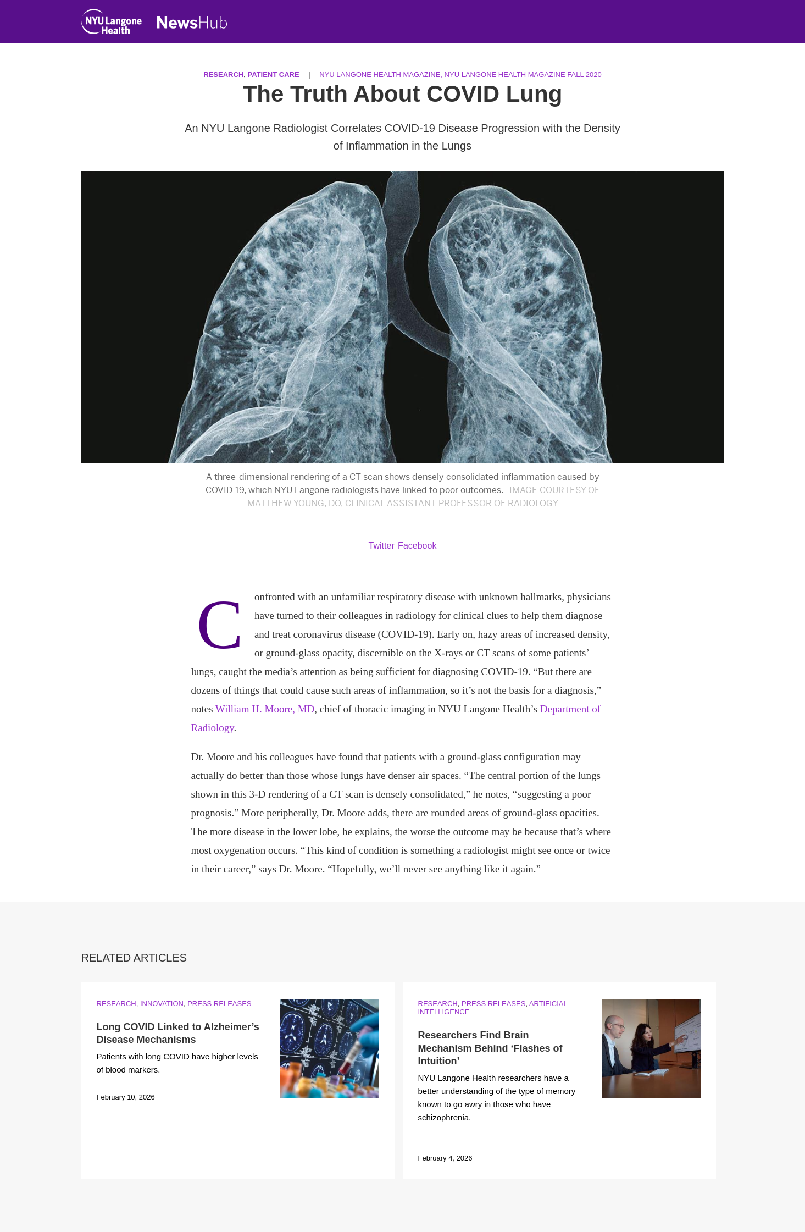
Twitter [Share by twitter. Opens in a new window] (382, 545)
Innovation (162, 1003)
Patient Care (273, 74)
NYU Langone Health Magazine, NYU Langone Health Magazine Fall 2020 (460, 74)
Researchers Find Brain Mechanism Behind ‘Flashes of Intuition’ (490, 1048)
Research (223, 74)
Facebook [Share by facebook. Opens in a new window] (417, 545)
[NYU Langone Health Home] (111, 24)
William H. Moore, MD (264, 709)
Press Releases (219, 1003)
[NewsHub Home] (192, 22)
